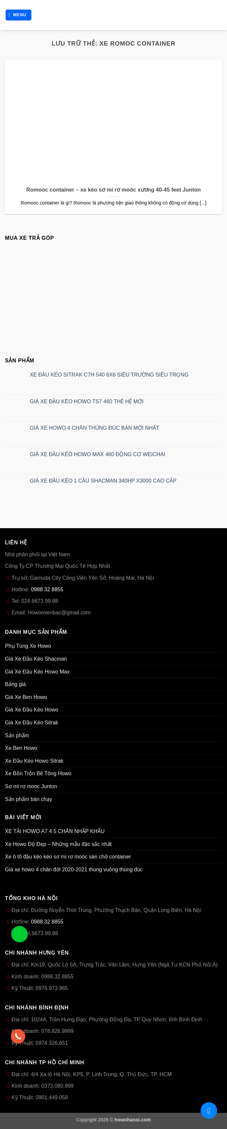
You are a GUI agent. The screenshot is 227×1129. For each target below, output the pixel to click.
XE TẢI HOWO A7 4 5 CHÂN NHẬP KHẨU (54, 831)
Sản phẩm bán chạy (28, 799)
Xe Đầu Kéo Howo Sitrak (34, 761)
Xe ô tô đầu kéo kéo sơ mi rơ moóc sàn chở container (68, 856)
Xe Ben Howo (21, 748)
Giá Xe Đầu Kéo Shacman (36, 659)
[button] (19, 15)
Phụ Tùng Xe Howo (28, 646)
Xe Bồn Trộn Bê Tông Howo (38, 773)
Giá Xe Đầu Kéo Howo (31, 709)
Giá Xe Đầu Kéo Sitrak (31, 722)
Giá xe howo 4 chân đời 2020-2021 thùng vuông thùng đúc (74, 869)
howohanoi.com (133, 1119)
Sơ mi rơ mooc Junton (31, 786)
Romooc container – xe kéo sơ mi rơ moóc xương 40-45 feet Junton (113, 190)
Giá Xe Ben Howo (26, 697)
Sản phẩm (17, 735)
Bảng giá (15, 684)
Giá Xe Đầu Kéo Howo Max (37, 671)
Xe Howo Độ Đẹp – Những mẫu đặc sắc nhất (58, 844)
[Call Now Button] (18, 1036)
